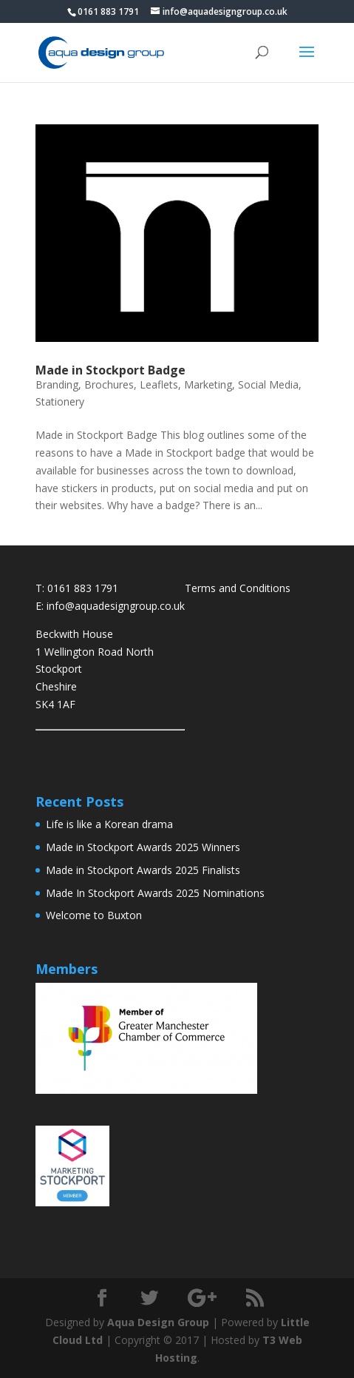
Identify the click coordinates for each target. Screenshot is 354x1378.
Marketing (208, 384)
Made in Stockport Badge (110, 370)
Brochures (109, 384)
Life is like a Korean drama (109, 824)
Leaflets (159, 384)
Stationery (59, 401)
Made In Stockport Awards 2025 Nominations (155, 893)
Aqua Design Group (158, 1322)
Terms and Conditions (237, 588)
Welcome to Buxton (94, 915)
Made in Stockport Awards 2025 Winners (143, 847)
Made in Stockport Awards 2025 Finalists (143, 870)
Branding (56, 384)
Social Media (268, 384)
